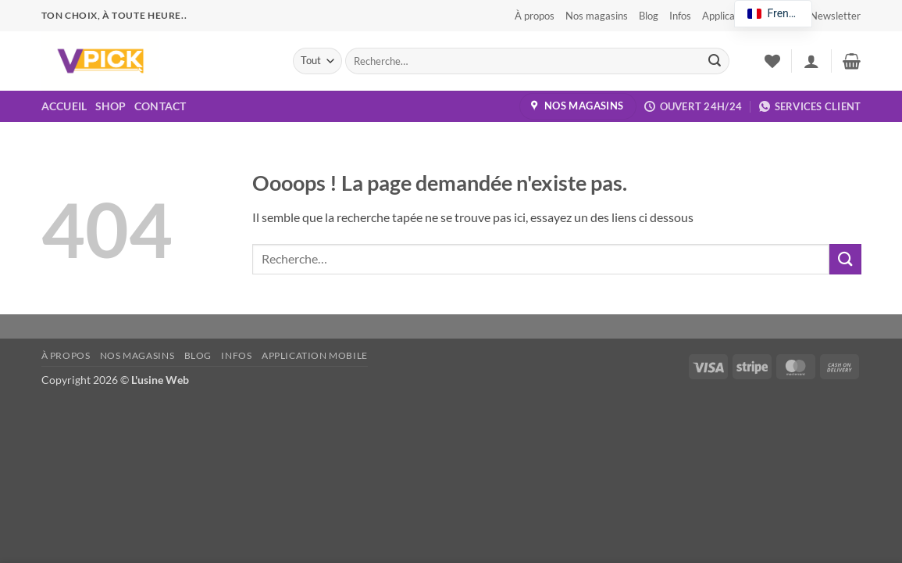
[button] (828, 15)
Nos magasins (596, 15)
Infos (680, 15)
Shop (111, 106)
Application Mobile (315, 355)
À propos (534, 15)
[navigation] (773, 13)
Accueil (64, 106)
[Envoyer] (714, 61)
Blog (648, 15)
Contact (160, 106)
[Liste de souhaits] (772, 61)
